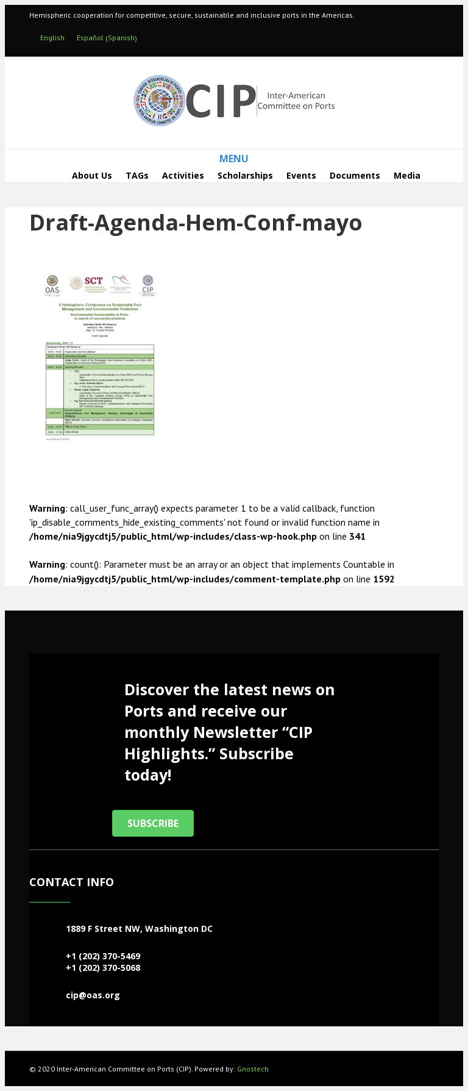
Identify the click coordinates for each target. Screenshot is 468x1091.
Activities (183, 175)
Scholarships (245, 175)
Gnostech (253, 1068)
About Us (92, 175)
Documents (355, 175)
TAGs (137, 175)
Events (301, 175)
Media (407, 175)
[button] (153, 823)
